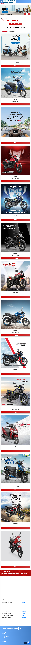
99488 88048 (24, 602)
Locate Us (4, 632)
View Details (15, 65)
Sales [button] (3, 599)
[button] (25, 14)
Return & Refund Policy (6, 640)
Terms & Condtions (5, 639)
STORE (3, 635)
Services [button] (3, 623)
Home (3, 631)
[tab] (15, 589)
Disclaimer (4, 641)
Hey (25, 642)
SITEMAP (3, 633)
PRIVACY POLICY (4, 637)
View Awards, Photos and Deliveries (15, 23)
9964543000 (24, 604)
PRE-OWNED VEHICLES (5, 636)
